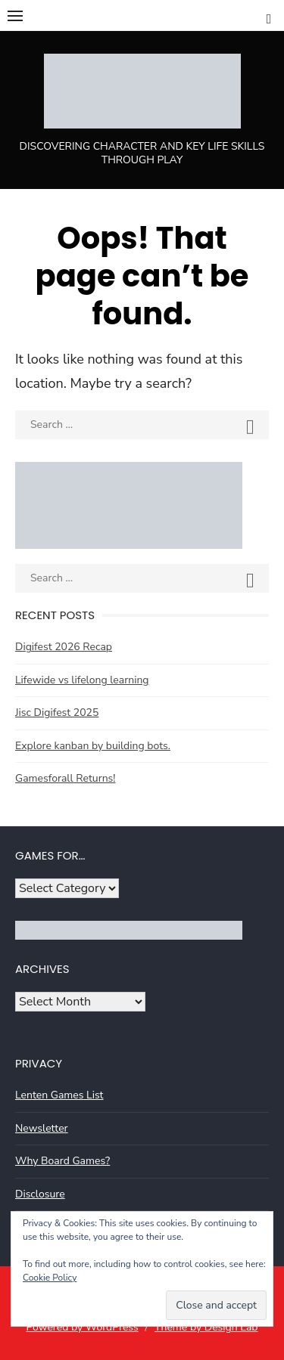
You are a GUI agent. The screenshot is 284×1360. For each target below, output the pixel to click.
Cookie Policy (49, 1278)
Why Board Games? (62, 1161)
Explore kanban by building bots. (92, 746)
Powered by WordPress (82, 1327)
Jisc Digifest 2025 (56, 712)
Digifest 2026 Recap (63, 647)
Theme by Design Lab (205, 1327)
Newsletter (41, 1128)
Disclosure (40, 1194)
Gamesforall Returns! (65, 778)
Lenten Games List (59, 1095)
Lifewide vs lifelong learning (82, 680)
